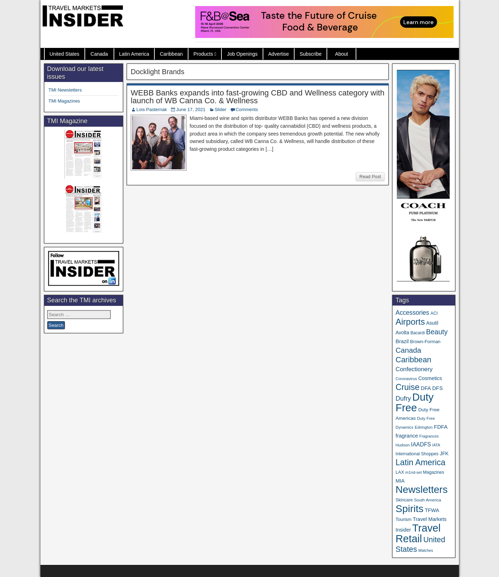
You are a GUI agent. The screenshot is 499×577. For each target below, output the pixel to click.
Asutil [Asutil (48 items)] (432, 323)
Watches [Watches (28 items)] (425, 550)
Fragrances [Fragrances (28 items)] (429, 436)
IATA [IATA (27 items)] (436, 445)
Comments (247, 109)
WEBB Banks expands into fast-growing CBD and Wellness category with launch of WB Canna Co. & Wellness (257, 96)
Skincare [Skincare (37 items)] (403, 500)
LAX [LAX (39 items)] (399, 472)
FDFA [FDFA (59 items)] (441, 427)
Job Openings (242, 54)
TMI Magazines (64, 101)
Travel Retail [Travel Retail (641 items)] (417, 533)
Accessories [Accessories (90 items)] (412, 312)
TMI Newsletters (65, 90)
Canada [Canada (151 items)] (408, 350)
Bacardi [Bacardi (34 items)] (418, 332)
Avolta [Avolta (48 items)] (402, 332)
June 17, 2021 (190, 109)
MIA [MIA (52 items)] (399, 481)
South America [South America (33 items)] (427, 500)
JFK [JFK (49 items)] (444, 453)
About (341, 54)
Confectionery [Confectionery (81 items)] (413, 369)
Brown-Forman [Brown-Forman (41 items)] (425, 341)
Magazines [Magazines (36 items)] (433, 472)
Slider (220, 109)
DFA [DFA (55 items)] (426, 388)
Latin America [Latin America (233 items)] (420, 462)
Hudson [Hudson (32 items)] (402, 445)
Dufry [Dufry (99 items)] (403, 398)
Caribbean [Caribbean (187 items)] (413, 359)
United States (64, 54)
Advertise (278, 54)
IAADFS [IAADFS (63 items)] (421, 444)
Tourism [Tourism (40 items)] (403, 519)
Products (203, 54)
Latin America (134, 54)
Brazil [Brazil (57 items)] (401, 341)
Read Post (370, 176)
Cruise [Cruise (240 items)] (407, 387)
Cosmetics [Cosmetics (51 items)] (430, 378)
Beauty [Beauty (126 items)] (437, 332)
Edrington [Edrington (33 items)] (423, 427)
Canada (99, 54)
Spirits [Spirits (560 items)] (409, 508)
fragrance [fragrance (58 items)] (406, 436)
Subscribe (311, 54)
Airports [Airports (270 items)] (410, 321)
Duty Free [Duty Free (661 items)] (414, 402)
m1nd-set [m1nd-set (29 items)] (413, 472)
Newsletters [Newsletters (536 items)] (421, 489)
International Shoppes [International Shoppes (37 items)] (416, 453)
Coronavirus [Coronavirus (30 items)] (406, 379)
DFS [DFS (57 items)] (437, 388)
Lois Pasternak (151, 109)
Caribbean (171, 54)
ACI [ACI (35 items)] (434, 313)
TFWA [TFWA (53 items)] (432, 510)
